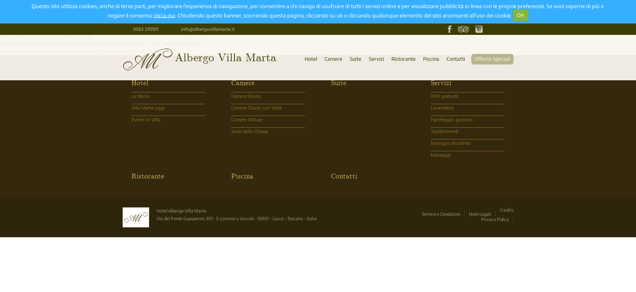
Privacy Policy (495, 219)
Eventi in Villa (145, 119)
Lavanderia (442, 107)
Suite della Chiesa (249, 131)
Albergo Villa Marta (225, 56)
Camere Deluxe (246, 119)
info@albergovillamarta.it (207, 29)
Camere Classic (246, 96)
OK (520, 15)
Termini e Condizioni (440, 214)
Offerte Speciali (492, 59)
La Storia (140, 96)
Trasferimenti (444, 131)
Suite (355, 59)
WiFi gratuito (444, 96)
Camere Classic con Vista (256, 107)
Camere (333, 59)
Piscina (431, 59)
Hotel (311, 59)
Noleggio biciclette (451, 143)
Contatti (456, 59)
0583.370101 (145, 29)
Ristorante (403, 59)
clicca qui (164, 15)
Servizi (376, 59)
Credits (507, 210)
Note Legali (480, 214)
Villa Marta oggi (148, 107)
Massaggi (441, 154)
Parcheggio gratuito (452, 119)
